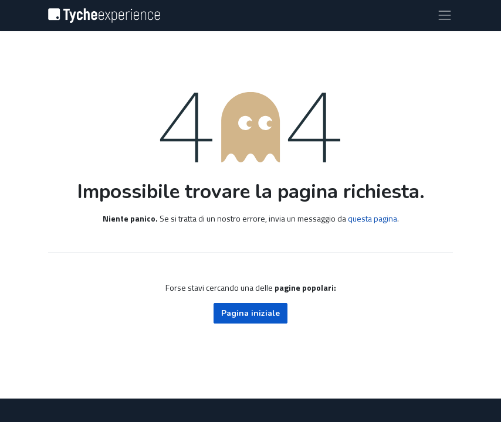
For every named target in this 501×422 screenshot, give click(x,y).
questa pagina (372, 218)
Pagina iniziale (250, 313)
